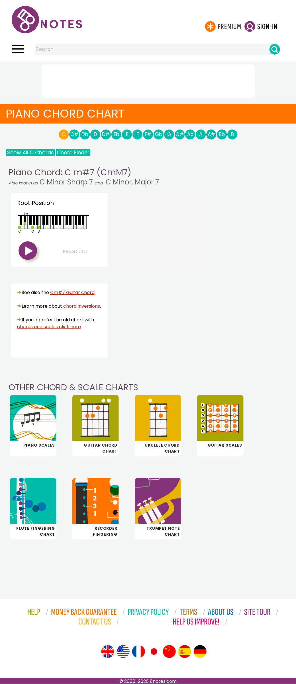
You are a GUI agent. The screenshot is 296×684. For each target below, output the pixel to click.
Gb (158, 134)
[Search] (274, 49)
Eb (116, 134)
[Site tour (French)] (138, 651)
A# (211, 134)
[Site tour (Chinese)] (169, 651)
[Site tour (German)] (200, 651)
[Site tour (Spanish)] (184, 651)
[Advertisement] (148, 80)
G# (179, 134)
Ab (190, 134)
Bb (222, 134)
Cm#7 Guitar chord (72, 292)
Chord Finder (73, 152)
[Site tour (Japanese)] (154, 651)
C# (74, 134)
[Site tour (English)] (108, 651)
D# (106, 134)
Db (84, 134)
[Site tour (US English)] (123, 651)
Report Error (75, 251)
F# (148, 134)
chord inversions (81, 306)
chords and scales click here (49, 326)
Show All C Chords (30, 152)
